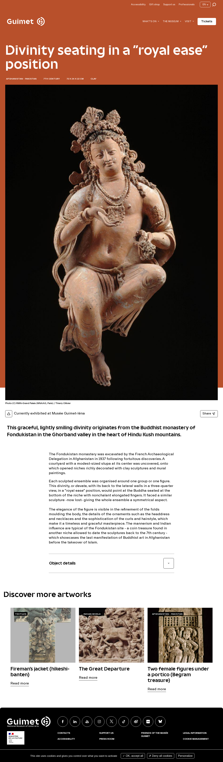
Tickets (206, 21)
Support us (169, 5)
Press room (106, 739)
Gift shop (154, 5)
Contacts (63, 733)
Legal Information (195, 733)
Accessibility (138, 5)
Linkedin (75, 721)
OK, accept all (133, 755)
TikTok (123, 721)
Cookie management (196, 739)
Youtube (87, 721)
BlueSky (160, 721)
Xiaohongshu (148, 721)
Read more (19, 683)
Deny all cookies (160, 755)
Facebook (62, 721)
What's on (150, 21)
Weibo (136, 721)
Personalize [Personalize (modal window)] (185, 755)
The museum (171, 21)
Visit (188, 21)
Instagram (99, 721)
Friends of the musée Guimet (154, 734)
